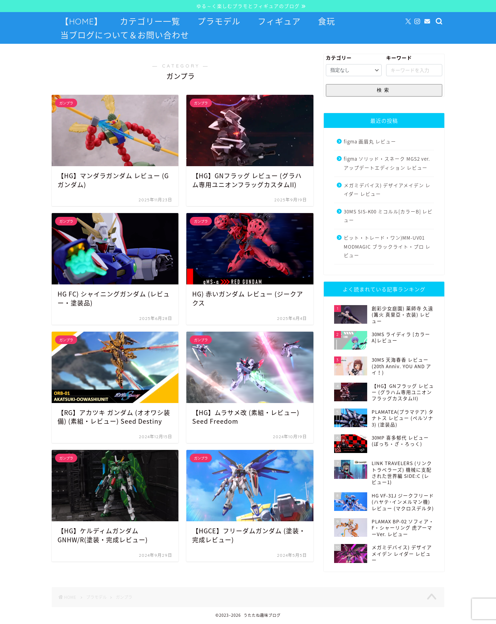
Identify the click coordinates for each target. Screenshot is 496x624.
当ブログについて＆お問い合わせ (124, 35)
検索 (384, 90)
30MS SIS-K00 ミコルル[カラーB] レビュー (388, 216)
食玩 (326, 22)
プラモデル (218, 22)
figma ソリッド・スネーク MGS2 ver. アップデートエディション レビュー (387, 164)
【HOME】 (81, 22)
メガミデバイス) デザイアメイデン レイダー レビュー (387, 190)
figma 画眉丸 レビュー (370, 141)
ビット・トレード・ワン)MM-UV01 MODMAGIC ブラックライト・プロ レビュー (387, 246)
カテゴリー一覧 (150, 22)
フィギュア (279, 22)
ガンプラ (124, 598)
